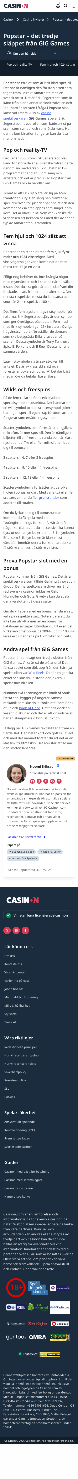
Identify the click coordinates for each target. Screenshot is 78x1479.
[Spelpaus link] (60, 1324)
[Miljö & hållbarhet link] (17, 1005)
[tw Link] (45, 781)
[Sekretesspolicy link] (15, 1080)
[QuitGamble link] (60, 1308)
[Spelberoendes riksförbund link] (16, 1324)
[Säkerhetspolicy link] (15, 1072)
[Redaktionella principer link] (20, 1047)
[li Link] (39, 781)
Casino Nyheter (33, 19)
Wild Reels (36, 672)
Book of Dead (29, 708)
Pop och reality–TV (19, 64)
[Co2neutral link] (38, 1308)
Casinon (9, 19)
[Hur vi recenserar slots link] (20, 1063)
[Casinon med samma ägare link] (23, 1180)
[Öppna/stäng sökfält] (65, 6)
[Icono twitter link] (7, 930)
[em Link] (59, 781)
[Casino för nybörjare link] (18, 1188)
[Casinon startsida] (29, 6)
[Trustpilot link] (27, 1354)
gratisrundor (49, 497)
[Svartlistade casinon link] (18, 1146)
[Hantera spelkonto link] (17, 1196)
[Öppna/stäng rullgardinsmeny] (73, 6)
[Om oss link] (9, 955)
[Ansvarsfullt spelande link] (19, 1122)
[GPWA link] (60, 1338)
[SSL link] (6, 1088)
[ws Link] (52, 781)
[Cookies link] (9, 1097)
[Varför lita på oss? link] (16, 980)
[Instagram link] (16, 930)
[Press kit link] (10, 1022)
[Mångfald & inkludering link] (21, 997)
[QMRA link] (38, 1338)
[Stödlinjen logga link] (38, 1324)
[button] (73, 6)
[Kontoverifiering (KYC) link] (19, 1130)
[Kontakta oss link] (13, 964)
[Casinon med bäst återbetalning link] (27, 1171)
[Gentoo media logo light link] (16, 1338)
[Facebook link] (25, 930)
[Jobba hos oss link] (14, 989)
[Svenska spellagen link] (17, 1138)
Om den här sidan (22, 53)
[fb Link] (32, 781)
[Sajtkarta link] (10, 1014)
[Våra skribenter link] (15, 972)
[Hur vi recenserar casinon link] (22, 1055)
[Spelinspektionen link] (38, 1288)
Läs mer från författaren (26, 837)
